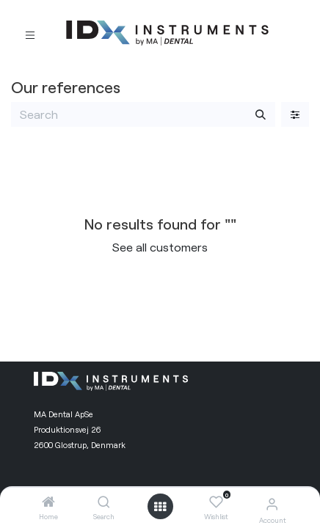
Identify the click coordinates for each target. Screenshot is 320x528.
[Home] (48, 502)
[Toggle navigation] (30, 33)
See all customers (160, 247)
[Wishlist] (216, 502)
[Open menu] (160, 507)
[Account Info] (272, 503)
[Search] (104, 502)
